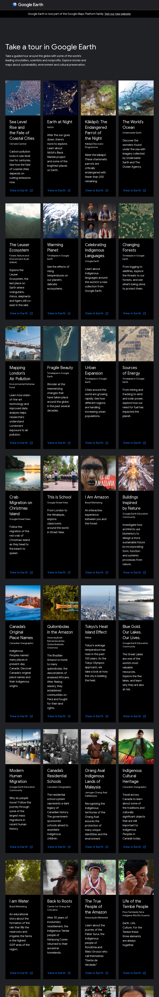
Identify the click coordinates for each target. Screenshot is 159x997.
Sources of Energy (131, 369)
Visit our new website (118, 14)
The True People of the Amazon (96, 904)
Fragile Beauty (60, 366)
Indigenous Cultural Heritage (133, 774)
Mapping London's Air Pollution (20, 372)
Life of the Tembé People (136, 901)
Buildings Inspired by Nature (132, 501)
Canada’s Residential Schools (57, 774)
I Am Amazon (97, 495)
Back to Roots (60, 898)
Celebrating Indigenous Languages (96, 250)
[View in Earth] (21, 190)
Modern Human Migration (18, 774)
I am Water (19, 898)
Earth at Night (59, 121)
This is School (59, 495)
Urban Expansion (94, 369)
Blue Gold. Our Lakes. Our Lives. (132, 630)
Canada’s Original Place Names (21, 630)
